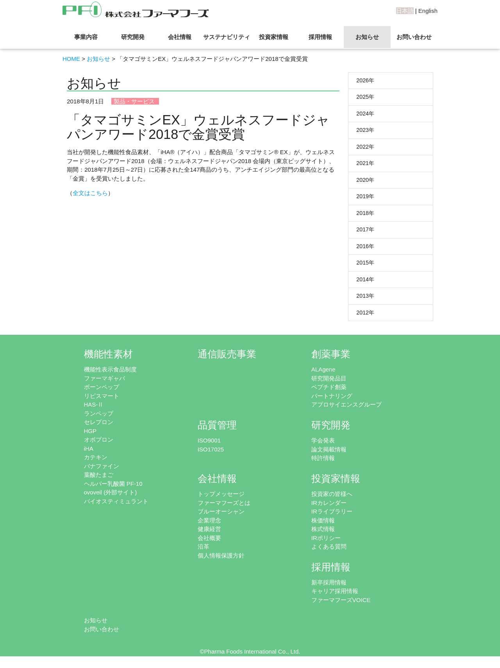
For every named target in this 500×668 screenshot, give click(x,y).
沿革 (203, 552)
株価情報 (323, 526)
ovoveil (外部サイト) (110, 498)
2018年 (365, 216)
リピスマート (101, 401)
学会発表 (323, 446)
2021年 (365, 165)
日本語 (405, 10)
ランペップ (98, 419)
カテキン (95, 463)
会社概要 (209, 543)
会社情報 (179, 37)
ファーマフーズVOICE (341, 605)
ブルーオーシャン (221, 517)
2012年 (365, 318)
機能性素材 (108, 360)
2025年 (365, 97)
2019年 (365, 199)
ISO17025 (211, 455)
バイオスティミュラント (116, 507)
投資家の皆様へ (331, 500)
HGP (90, 436)
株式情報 (323, 535)
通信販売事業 (227, 360)
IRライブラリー (331, 517)
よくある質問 (328, 552)
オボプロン (98, 445)
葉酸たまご (98, 481)
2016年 (365, 250)
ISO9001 (209, 446)
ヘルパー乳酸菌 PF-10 (113, 489)
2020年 (365, 182)
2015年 (365, 267)
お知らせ (367, 37)
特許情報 (323, 464)
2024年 (365, 114)
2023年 (365, 131)
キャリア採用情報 (334, 597)
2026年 (365, 80)
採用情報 (320, 37)
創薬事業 (330, 360)
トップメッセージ (221, 500)
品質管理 (217, 431)
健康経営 (209, 535)
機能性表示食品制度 (110, 375)
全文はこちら (90, 193)
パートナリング (331, 401)
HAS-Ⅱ (94, 410)
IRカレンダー (328, 508)
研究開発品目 (328, 384)
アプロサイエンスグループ (346, 410)
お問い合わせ (414, 37)
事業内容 (86, 37)
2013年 (365, 301)
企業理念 (209, 526)
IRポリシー (326, 543)
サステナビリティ (226, 37)
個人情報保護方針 (221, 561)
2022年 (365, 148)
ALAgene (323, 375)
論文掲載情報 (328, 455)
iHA (88, 454)
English (428, 10)
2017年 (365, 233)
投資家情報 (273, 37)
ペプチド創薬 (328, 393)
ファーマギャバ (104, 384)
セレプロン (98, 428)
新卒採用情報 (328, 588)
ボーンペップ (101, 393)
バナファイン (101, 472)
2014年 (365, 284)
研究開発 (133, 37)
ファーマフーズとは (224, 508)
